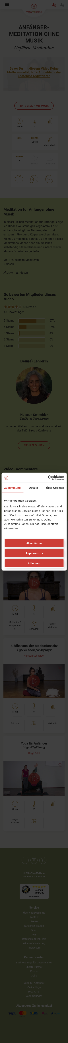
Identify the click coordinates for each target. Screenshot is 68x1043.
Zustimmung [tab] (12, 487)
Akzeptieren (34, 542)
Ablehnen (34, 563)
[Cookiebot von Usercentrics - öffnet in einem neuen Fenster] (48, 477)
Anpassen (34, 553)
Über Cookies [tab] (55, 487)
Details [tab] (33, 487)
